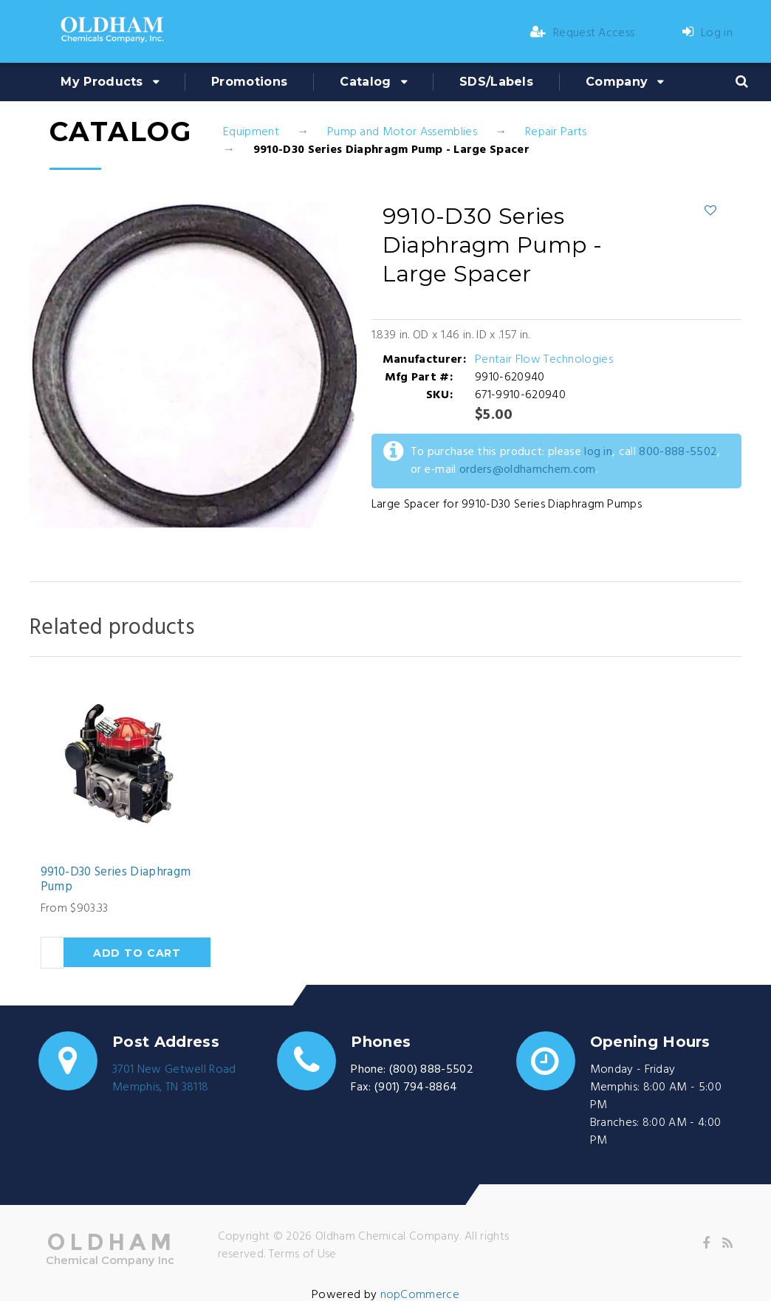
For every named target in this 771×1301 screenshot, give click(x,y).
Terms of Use (303, 1254)
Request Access (582, 33)
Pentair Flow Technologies (544, 359)
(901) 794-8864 (415, 1087)
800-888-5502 (678, 452)
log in (598, 452)
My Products (102, 82)
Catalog (365, 82)
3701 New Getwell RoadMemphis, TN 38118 (174, 1078)
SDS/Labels (496, 82)
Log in (707, 33)
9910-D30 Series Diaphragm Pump (116, 880)
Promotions (249, 82)
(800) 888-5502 (431, 1069)
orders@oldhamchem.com (527, 469)
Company (617, 82)
